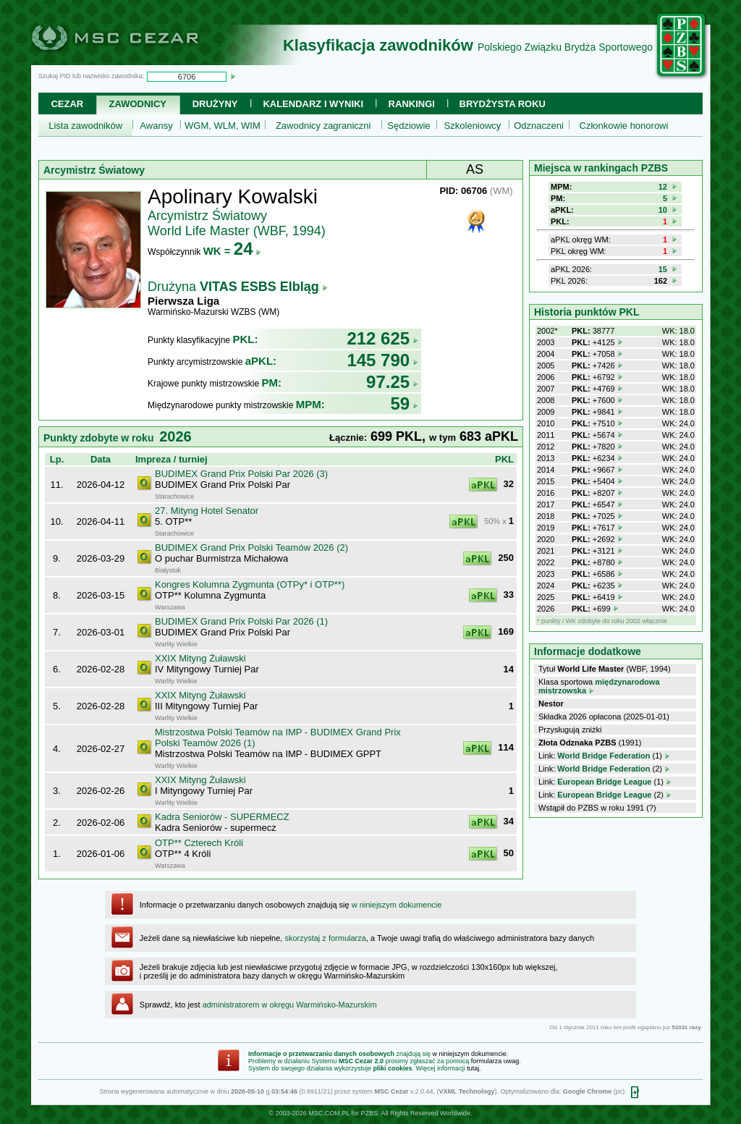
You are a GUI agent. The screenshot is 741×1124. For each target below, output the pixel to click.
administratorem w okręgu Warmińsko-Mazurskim (290, 1004)
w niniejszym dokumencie (397, 904)
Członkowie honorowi (624, 125)
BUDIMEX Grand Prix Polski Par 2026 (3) (241, 473)
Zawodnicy (137, 103)
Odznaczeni (539, 125)
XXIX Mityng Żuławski (200, 658)
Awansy (156, 125)
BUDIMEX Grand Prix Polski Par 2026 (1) (241, 621)
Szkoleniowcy (472, 125)
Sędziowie (408, 125)
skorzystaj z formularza (324, 938)
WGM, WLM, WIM (223, 125)
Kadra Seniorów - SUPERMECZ (222, 816)
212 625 (382, 338)
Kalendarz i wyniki (313, 103)
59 (404, 403)
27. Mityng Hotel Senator (206, 510)
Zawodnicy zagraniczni (323, 125)
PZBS (369, 1113)
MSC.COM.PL (329, 1113)
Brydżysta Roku (503, 103)
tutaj (473, 1068)
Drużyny (215, 103)
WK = (232, 251)
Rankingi (412, 103)
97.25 (392, 382)
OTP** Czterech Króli (199, 842)
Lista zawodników (85, 125)
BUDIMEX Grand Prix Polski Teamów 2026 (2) (251, 547)
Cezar (67, 103)
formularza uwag (495, 1061)
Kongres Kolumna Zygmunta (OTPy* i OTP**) (249, 584)
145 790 (382, 360)
